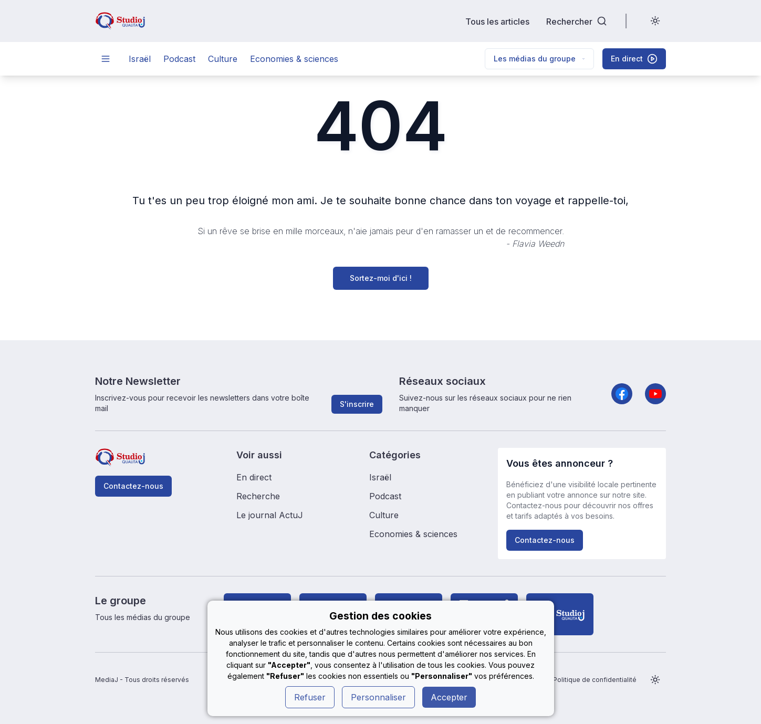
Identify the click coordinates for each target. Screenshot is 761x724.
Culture (222, 59)
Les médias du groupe (539, 58)
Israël (140, 59)
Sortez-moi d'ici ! (381, 278)
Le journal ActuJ (269, 515)
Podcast (179, 59)
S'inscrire (357, 404)
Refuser (310, 697)
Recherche (258, 496)
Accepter (449, 697)
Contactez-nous (133, 485)
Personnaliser (378, 697)
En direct (254, 477)
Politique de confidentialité (595, 680)
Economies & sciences (294, 59)
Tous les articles (497, 21)
